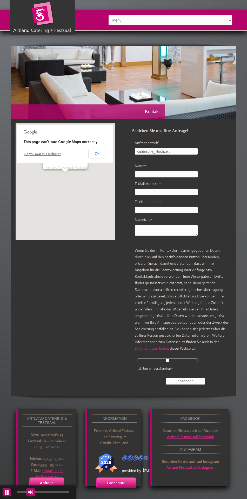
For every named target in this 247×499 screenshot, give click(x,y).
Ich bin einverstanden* (155, 368)
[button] (65, 177)
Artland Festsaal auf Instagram (190, 467)
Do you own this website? (42, 154)
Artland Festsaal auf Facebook (190, 437)
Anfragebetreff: (147, 143)
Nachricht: (143, 219)
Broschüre (116, 483)
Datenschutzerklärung (152, 348)
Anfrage (47, 483)
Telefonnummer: (148, 201)
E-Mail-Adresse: (148, 183)
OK (97, 154)
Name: (140, 165)
